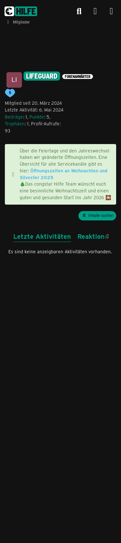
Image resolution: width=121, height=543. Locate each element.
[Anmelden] (95, 11)
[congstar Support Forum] (20, 11)
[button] (97, 216)
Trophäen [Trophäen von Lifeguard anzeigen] (15, 124)
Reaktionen (94, 236)
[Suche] (79, 11)
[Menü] (111, 11)
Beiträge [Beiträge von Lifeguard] (14, 117)
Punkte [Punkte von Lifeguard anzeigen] (36, 117)
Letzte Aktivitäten (42, 236)
